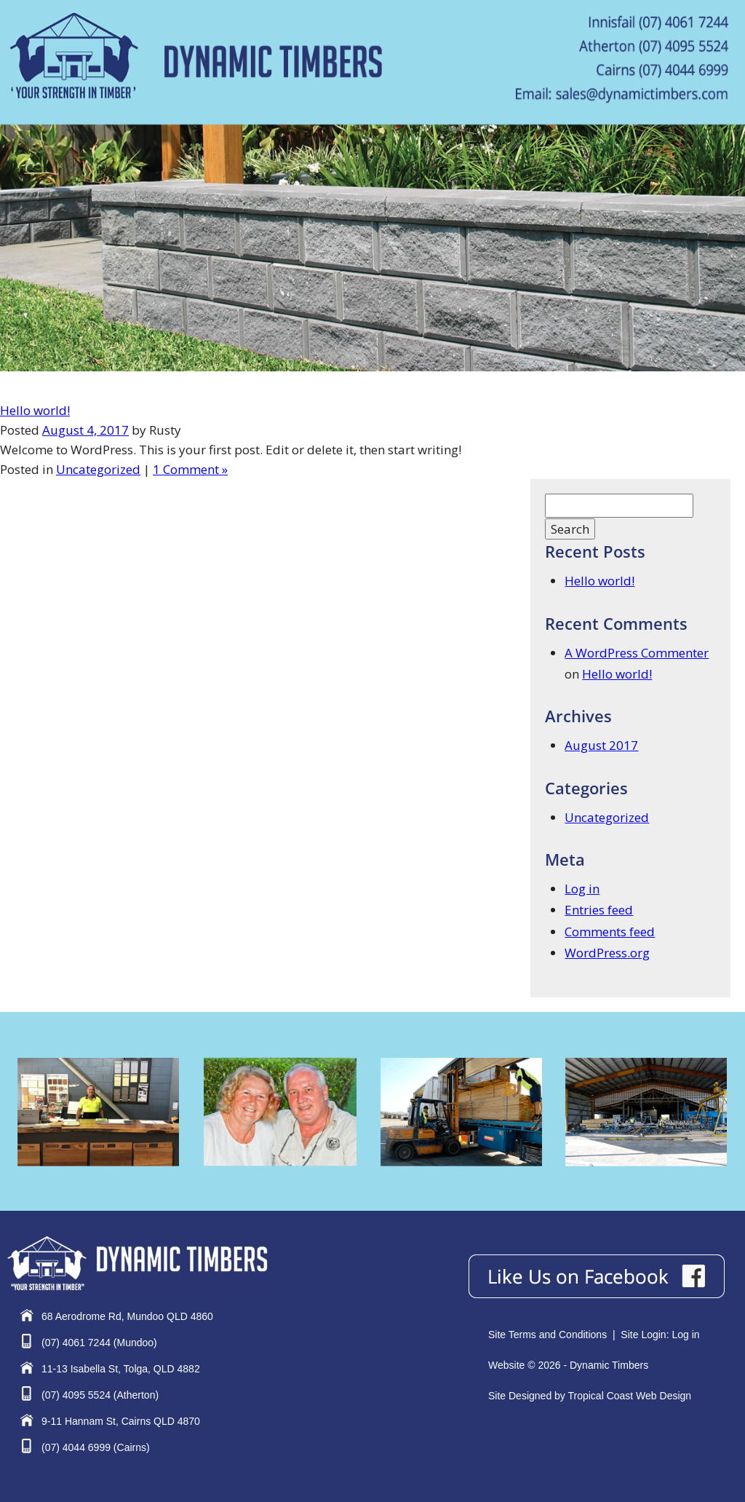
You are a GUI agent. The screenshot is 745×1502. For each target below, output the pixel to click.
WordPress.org (607, 952)
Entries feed (599, 909)
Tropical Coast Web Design (629, 1396)
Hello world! (35, 410)
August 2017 (601, 745)
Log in (582, 888)
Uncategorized (98, 469)
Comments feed (610, 931)
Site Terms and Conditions (547, 1334)
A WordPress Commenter (637, 652)
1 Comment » (190, 469)
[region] (372, 247)
